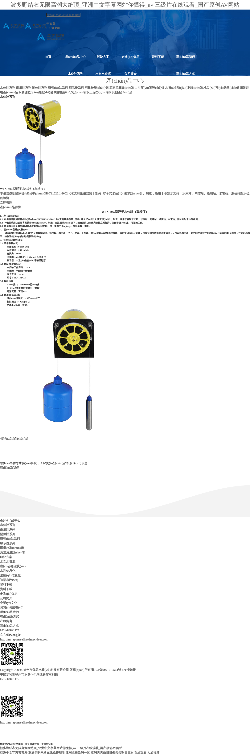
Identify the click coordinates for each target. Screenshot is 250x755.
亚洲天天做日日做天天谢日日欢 (112, 752)
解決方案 (103, 56)
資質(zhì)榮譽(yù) (130, 95)
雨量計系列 (75, 83)
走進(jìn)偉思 (130, 56)
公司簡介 (130, 73)
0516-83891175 (9, 630)
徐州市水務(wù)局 (27, 674)
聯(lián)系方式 (185, 73)
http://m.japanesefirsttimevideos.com (24, 639)
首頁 (48, 56)
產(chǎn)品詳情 (10, 207)
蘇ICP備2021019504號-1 (107, 669)
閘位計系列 (75, 92)
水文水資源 (103, 73)
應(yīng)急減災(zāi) (103, 85)
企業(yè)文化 (130, 83)
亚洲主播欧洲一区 (78, 752)
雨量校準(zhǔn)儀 (75, 123)
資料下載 (158, 56)
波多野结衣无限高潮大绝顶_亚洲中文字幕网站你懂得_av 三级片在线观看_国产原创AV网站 (124, 5)
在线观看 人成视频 (146, 752)
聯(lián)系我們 (185, 56)
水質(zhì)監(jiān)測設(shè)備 (75, 152)
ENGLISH (53, 28)
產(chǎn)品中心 (75, 56)
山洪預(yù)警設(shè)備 (75, 142)
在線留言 (185, 83)
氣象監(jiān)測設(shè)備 (75, 190)
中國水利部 (7, 674)
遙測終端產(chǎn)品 (75, 171)
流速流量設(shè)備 (75, 133)
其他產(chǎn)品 (75, 207)
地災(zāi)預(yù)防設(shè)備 (75, 161)
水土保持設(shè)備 (75, 200)
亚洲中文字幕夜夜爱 (13, 752)
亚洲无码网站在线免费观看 (46, 752)
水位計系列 (75, 73)
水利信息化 (103, 92)
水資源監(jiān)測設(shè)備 (75, 181)
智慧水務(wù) (103, 112)
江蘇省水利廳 (48, 674)
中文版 (50, 23)
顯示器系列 (75, 112)
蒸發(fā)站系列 (75, 102)
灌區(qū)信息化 (103, 102)
